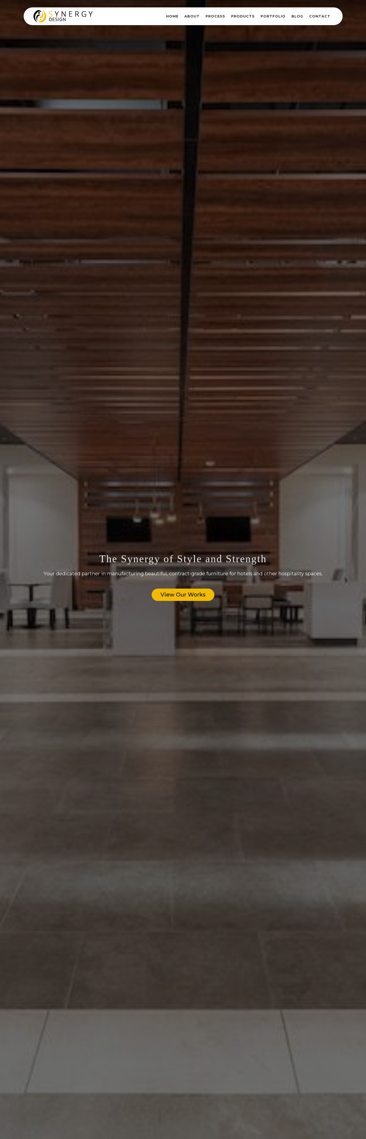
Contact (319, 16)
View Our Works (183, 594)
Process (215, 16)
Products (243, 16)
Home (172, 16)
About (192, 16)
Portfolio (273, 16)
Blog (297, 16)
